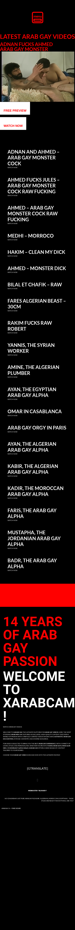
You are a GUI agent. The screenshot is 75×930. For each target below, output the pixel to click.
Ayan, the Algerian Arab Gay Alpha (32, 447)
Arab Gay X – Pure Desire (11, 808)
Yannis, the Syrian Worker (31, 348)
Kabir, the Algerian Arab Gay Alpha (33, 469)
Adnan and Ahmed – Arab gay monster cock (33, 157)
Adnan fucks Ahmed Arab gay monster (26, 47)
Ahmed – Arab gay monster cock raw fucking (33, 213)
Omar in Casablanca (35, 411)
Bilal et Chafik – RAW (35, 284)
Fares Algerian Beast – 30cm (37, 303)
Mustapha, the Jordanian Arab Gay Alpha (34, 538)
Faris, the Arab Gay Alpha (32, 513)
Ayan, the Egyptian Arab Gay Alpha (32, 392)
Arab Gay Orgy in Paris (37, 428)
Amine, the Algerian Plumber (33, 370)
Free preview (15, 110)
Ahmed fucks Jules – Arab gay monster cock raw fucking (34, 185)
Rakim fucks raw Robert (30, 326)
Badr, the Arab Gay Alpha (32, 563)
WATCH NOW (13, 125)
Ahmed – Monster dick (37, 268)
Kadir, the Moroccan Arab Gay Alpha (36, 491)
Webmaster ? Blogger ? (37, 790)
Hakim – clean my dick (36, 252)
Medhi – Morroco (31, 236)
